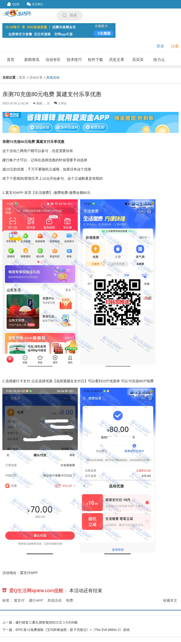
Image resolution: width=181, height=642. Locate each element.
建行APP (36, 600)
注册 (175, 46)
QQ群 (13, 4)
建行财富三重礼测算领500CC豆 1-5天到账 (47, 622)
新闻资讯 (31, 60)
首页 (10, 60)
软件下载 (95, 60)
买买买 (138, 60)
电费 (69, 600)
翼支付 (19, 600)
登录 (160, 46)
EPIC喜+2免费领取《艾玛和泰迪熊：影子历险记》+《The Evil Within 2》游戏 (73, 630)
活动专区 (53, 60)
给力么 (159, 60)
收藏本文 (170, 600)
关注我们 (35, 4)
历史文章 (116, 60)
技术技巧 (74, 60)
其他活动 (52, 77)
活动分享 (35, 77)
